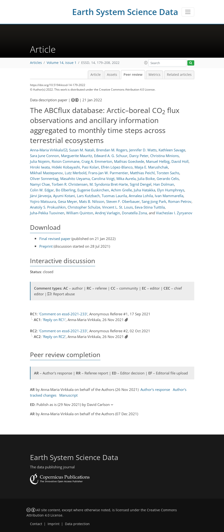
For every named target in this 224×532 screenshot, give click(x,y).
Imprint (54, 524)
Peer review (133, 74)
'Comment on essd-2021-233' (63, 314)
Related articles (179, 74)
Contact (36, 524)
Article (95, 74)
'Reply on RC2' (54, 336)
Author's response (155, 389)
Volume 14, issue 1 (61, 63)
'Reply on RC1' (54, 319)
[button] (146, 63)
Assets (112, 74)
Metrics (154, 74)
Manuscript (68, 395)
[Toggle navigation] (188, 11)
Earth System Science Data (125, 11)
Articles (36, 63)
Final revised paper (54, 238)
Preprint (46, 246)
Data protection (77, 524)
